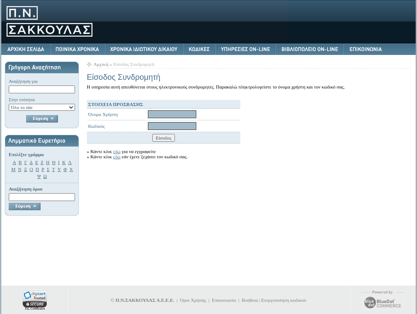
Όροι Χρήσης (193, 300)
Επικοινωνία (224, 300)
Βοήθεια (250, 300)
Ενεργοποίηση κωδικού (283, 300)
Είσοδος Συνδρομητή (133, 64)
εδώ (116, 151)
